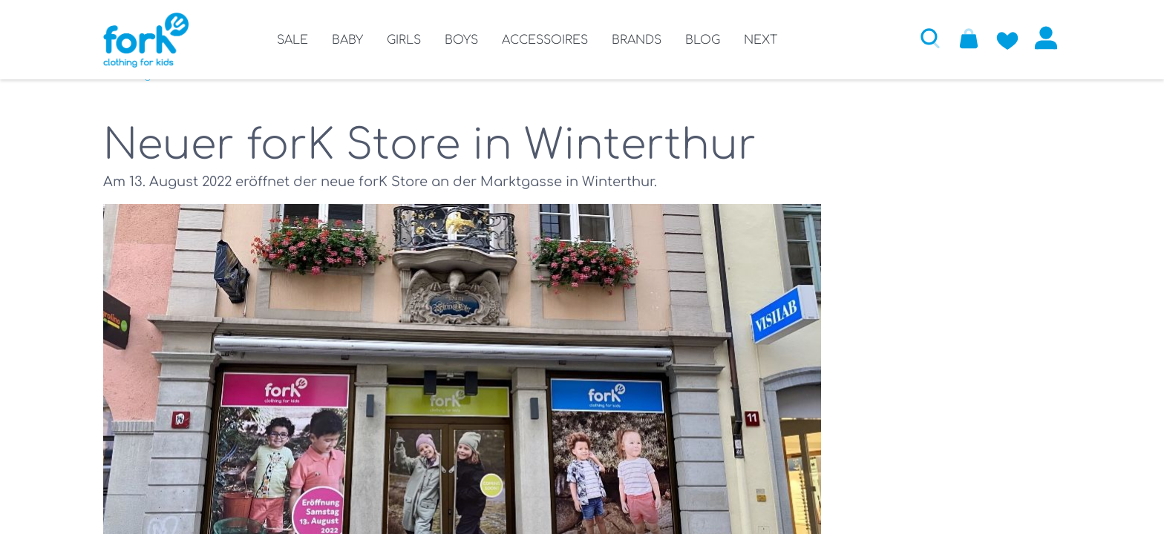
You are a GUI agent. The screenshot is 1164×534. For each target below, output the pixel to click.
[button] (930, 38)
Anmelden (1046, 38)
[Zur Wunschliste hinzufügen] (1007, 38)
